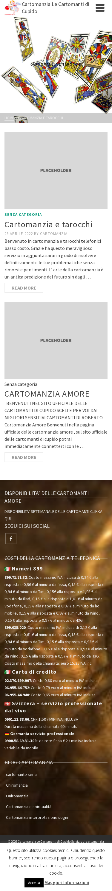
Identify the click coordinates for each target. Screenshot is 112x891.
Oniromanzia (17, 796)
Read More (24, 288)
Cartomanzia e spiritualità (28, 806)
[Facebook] (10, 538)
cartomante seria (21, 774)
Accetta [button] (34, 882)
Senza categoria (23, 214)
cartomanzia (53, 233)
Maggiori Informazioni (67, 882)
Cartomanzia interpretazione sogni (37, 817)
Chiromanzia (17, 785)
